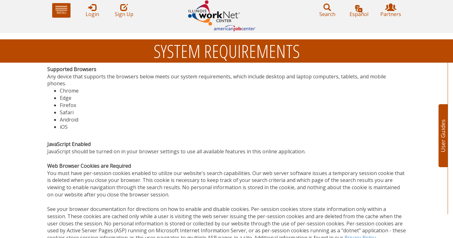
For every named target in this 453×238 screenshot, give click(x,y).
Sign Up (124, 10)
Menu (63, 10)
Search (327, 10)
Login (92, 10)
